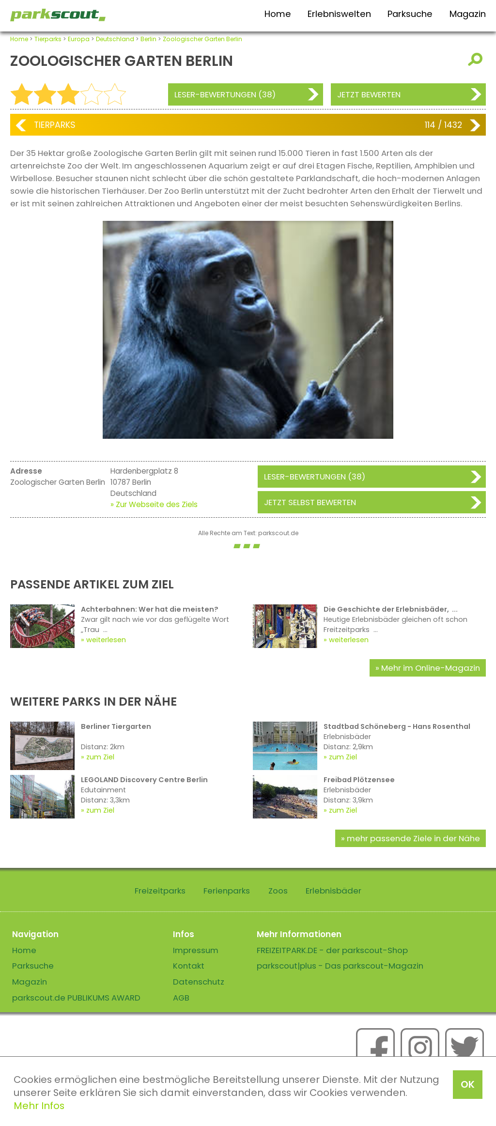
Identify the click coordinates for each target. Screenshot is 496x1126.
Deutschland (115, 39)
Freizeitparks (160, 890)
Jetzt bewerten (369, 94)
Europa (79, 39)
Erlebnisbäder (333, 890)
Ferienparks (226, 890)
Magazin (468, 14)
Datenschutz (198, 981)
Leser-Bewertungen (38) (225, 94)
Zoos (278, 890)
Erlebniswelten (339, 14)
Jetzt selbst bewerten (310, 502)
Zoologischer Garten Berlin (202, 39)
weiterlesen (106, 640)
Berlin (148, 39)
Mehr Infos (39, 1105)
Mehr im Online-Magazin (430, 668)
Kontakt (188, 966)
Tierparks (48, 39)
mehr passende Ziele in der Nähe (413, 838)
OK (468, 1084)
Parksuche (410, 14)
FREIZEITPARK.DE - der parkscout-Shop (332, 950)
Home (277, 14)
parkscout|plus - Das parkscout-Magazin (340, 966)
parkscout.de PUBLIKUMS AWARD (76, 997)
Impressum (195, 950)
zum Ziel (100, 757)
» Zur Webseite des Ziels (154, 504)
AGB (181, 997)
